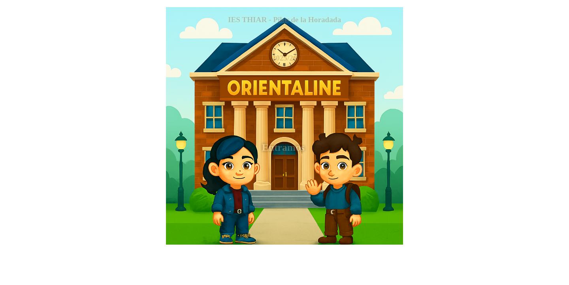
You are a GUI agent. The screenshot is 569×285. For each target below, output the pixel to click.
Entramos (284, 147)
